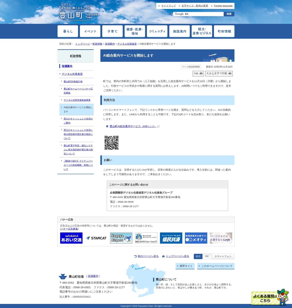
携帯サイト (186, 266)
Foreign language (223, 5)
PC (207, 256)
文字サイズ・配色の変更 (195, 5)
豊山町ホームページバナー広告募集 (78, 90)
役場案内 (110, 43)
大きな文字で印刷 (216, 73)
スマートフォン (223, 256)
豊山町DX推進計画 (73, 81)
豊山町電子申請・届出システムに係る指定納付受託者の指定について (78, 149)
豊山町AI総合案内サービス (135, 126)
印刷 (196, 73)
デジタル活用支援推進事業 (77, 100)
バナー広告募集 (69, 228)
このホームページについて (217, 266)
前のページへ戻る (148, 256)
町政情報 (97, 43)
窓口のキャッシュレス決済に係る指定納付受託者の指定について (78, 134)
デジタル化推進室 (127, 43)
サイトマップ (168, 5)
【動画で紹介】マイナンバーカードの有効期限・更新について (78, 165)
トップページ (82, 43)
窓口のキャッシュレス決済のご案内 (78, 120)
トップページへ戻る (177, 256)
